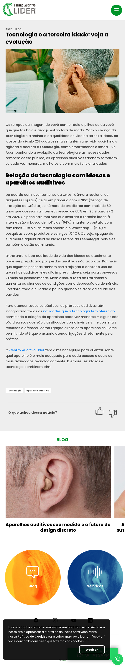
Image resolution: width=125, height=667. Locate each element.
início (9, 29)
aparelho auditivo (37, 390)
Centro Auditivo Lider (26, 350)
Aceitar (92, 650)
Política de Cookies (32, 636)
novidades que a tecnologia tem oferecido (79, 311)
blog (18, 29)
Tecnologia (14, 390)
